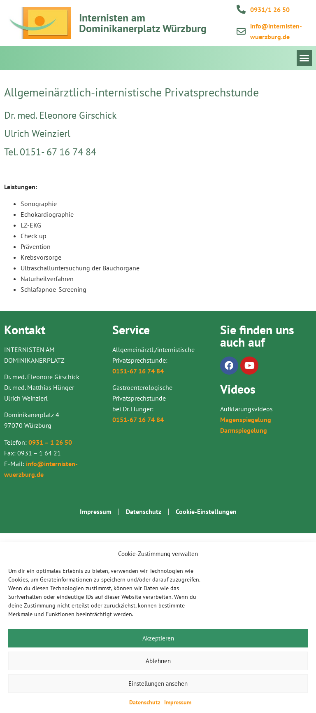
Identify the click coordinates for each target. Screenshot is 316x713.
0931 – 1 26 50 (50, 442)
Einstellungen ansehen (158, 683)
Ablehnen (158, 661)
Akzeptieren (158, 638)
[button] (304, 58)
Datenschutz (144, 702)
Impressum (177, 702)
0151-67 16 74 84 (138, 371)
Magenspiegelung (245, 419)
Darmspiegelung (243, 430)
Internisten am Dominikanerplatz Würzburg (143, 23)
